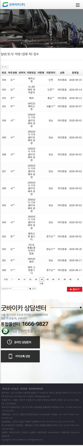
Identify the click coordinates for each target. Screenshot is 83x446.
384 (4, 222)
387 (4, 171)
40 (19, 279)
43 (36, 279)
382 (4, 249)
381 (4, 260)
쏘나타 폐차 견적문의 (31, 89)
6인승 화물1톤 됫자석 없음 (31, 249)
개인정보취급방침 (36, 388)
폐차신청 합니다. (31, 236)
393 (4, 89)
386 (4, 188)
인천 (51, 80)
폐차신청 (31, 80)
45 (47, 279)
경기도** (50, 236)
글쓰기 (74, 289)
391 (4, 106)
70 (78, 279)
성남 (51, 120)
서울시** (50, 106)
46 (53, 279)
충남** (50, 98)
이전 (6, 279)
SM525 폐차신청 (31, 106)
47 (59, 279)
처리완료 (62, 80)
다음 (41, 283)
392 (4, 98)
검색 (32, 288)
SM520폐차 (31, 260)
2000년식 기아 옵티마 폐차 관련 (31, 120)
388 (4, 154)
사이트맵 (23, 388)
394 (4, 80)
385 (4, 205)
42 (30, 279)
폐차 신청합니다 (31, 270)
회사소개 (6, 388)
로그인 (4, 67)
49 (70, 279)
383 (4, 236)
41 (25, 279)
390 (4, 120)
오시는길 (14, 388)
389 (4, 137)
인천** (50, 89)
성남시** (50, 249)
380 (4, 270)
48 (64, 279)
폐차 (31, 98)
